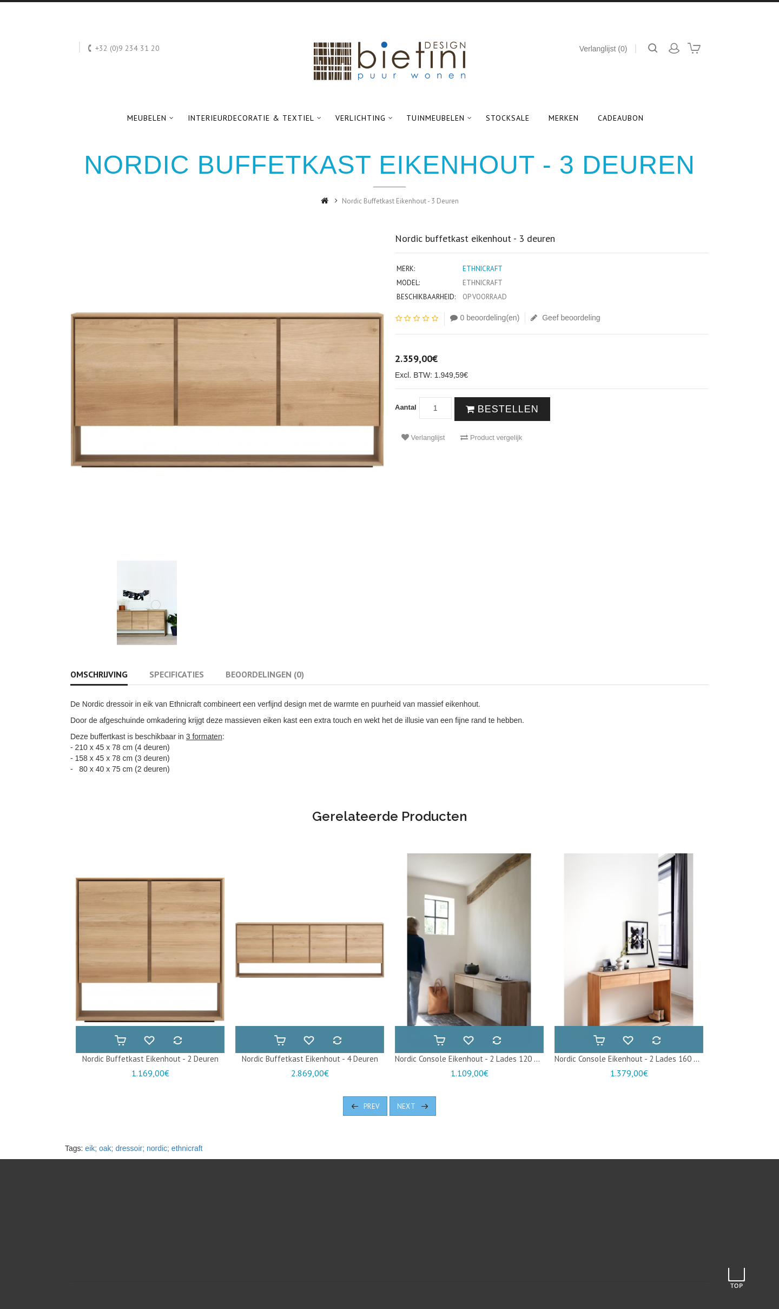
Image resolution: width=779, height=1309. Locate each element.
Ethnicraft (483, 268)
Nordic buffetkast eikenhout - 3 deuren (400, 201)
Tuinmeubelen (435, 118)
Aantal (406, 407)
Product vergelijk (491, 437)
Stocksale (508, 118)
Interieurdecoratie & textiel (251, 118)
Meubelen (147, 118)
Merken (564, 118)
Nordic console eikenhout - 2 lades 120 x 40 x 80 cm (487, 1059)
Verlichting (360, 118)
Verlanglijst (423, 437)
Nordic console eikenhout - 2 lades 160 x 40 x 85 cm (647, 1059)
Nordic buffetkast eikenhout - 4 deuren (310, 1059)
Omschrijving (99, 674)
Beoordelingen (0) (265, 674)
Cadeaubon (621, 118)
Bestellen (502, 409)
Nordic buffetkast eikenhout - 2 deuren (150, 1059)
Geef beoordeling (565, 317)
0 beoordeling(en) (485, 317)
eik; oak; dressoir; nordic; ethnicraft (143, 1148)
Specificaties (176, 674)
